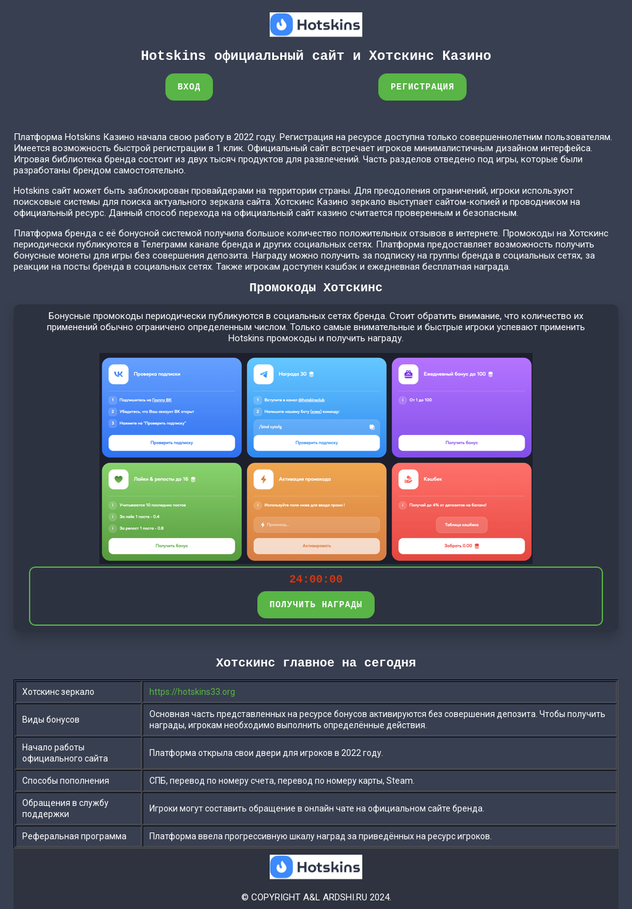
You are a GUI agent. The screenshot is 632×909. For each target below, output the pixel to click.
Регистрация (422, 87)
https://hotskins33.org (192, 692)
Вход (189, 87)
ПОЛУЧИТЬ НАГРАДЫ (316, 604)
